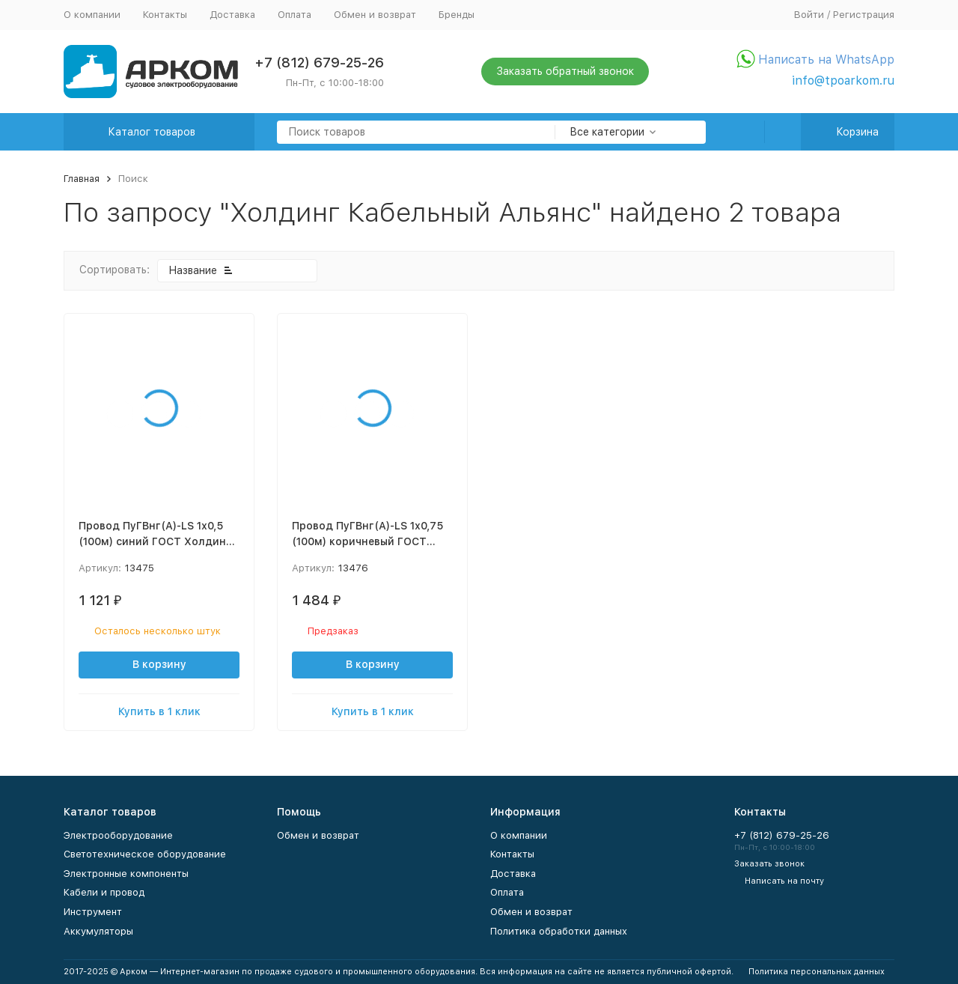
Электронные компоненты (126, 873)
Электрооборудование (118, 835)
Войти (809, 14)
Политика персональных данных (816, 972)
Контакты (165, 14)
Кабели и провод (104, 892)
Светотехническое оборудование (145, 854)
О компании (92, 14)
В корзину (159, 664)
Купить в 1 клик (159, 711)
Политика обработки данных (558, 931)
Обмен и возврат (375, 14)
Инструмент (93, 911)
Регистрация (863, 14)
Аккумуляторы (98, 931)
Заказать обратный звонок (565, 71)
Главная (82, 178)
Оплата (294, 14)
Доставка (232, 14)
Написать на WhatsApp (826, 59)
